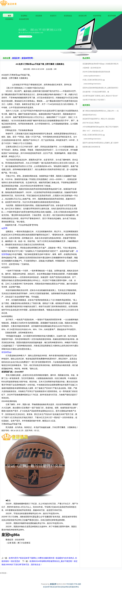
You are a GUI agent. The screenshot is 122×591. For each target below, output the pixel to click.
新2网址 (76, 587)
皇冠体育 (56, 587)
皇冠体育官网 (27, 58)
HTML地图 (77, 584)
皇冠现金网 (63, 587)
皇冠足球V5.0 (72, 47)
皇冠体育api (6, 352)
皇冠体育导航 (48, 587)
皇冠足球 (16, 58)
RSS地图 (69, 584)
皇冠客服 (70, 587)
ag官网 (4, 228)
